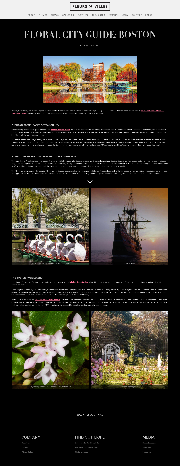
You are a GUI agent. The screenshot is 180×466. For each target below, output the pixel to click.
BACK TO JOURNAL (90, 415)
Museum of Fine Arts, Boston (47, 300)
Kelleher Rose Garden (78, 282)
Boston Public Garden (60, 130)
